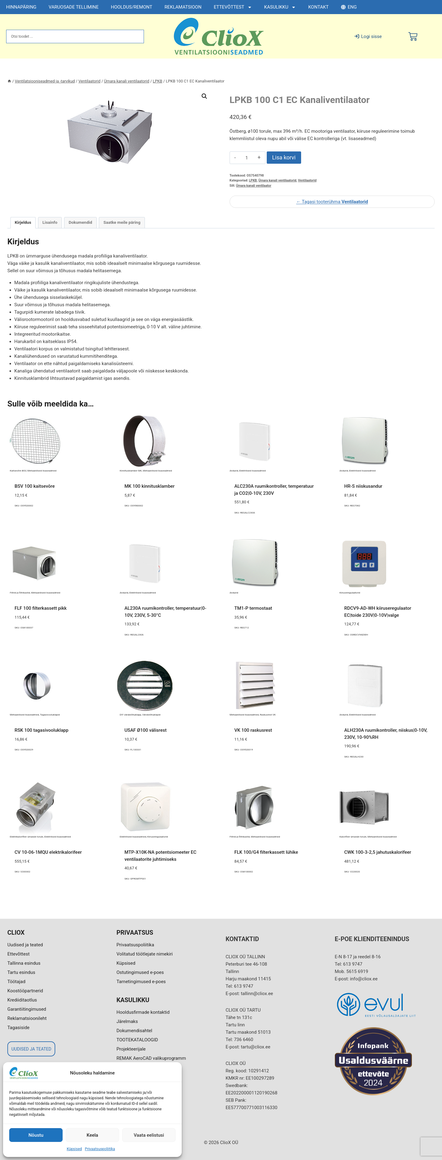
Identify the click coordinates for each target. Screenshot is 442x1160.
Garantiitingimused (26, 1009)
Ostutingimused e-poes (140, 972)
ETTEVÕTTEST (233, 7)
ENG (349, 7)
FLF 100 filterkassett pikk (41, 608)
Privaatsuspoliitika (100, 1149)
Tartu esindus (21, 972)
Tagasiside (18, 1027)
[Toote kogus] (246, 158)
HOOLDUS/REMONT (131, 7)
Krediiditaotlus (22, 1000)
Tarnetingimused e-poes (141, 981)
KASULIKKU (280, 7)
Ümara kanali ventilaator (253, 186)
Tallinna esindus (24, 963)
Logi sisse (368, 36)
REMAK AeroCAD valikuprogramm (151, 1058)
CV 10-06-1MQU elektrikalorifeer (48, 852)
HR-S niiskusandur (363, 486)
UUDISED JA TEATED (31, 1049)
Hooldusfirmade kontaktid (143, 1012)
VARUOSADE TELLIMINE (74, 7)
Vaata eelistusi (149, 1135)
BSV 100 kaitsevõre (35, 486)
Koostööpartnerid (25, 991)
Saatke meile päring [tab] (121, 222)
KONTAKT (318, 7)
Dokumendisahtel (134, 1030)
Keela (92, 1135)
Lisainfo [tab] (49, 222)
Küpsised (74, 1149)
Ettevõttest (18, 954)
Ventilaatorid (307, 180)
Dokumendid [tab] (80, 222)
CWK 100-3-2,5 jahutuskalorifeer (377, 852)
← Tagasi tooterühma (332, 201)
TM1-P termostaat (253, 608)
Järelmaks (127, 1021)
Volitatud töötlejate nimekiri (145, 954)
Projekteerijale (131, 1049)
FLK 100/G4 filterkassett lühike (266, 852)
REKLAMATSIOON (183, 7)
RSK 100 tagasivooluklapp (41, 730)
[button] (204, 96)
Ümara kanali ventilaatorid (277, 180)
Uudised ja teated (25, 945)
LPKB (253, 180)
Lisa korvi (284, 157)
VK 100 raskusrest (253, 730)
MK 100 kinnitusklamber (150, 486)
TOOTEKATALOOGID (137, 1040)
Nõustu (36, 1135)
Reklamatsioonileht (27, 1018)
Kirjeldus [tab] (23, 222)
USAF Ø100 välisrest (146, 730)
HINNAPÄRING (21, 7)
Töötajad (16, 981)
